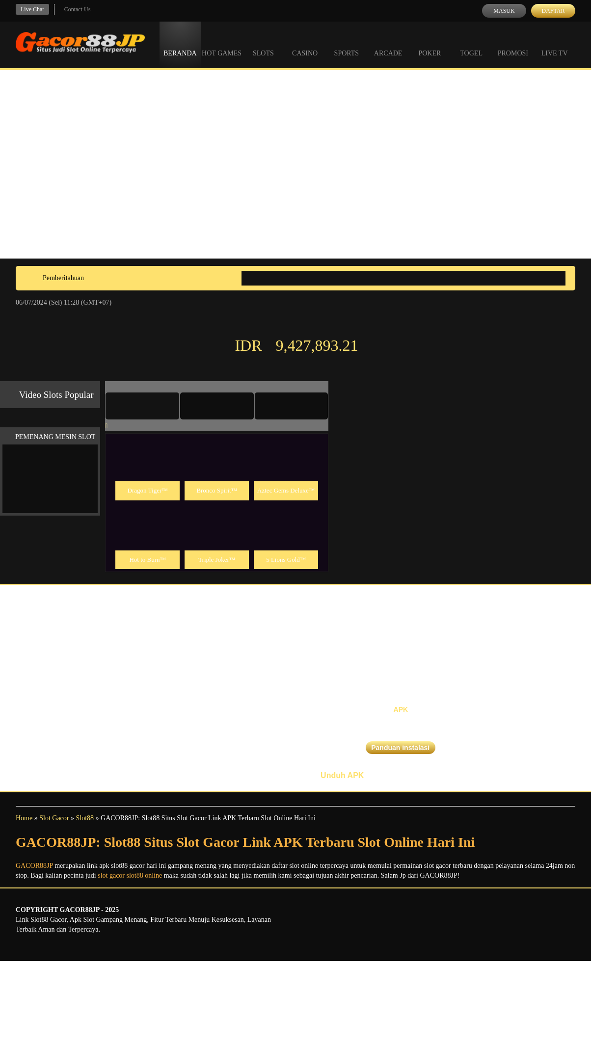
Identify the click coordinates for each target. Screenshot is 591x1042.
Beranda (180, 44)
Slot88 (85, 818)
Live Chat (32, 9)
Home (24, 818)
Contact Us (77, 9)
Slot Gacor (54, 818)
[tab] (142, 405)
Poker (429, 44)
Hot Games (222, 44)
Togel (471, 44)
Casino (305, 44)
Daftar (552, 10)
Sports (346, 44)
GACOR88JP (34, 865)
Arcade (388, 44)
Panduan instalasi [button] (400, 748)
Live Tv (554, 44)
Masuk (503, 10)
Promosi (513, 44)
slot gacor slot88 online (130, 875)
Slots (263, 44)
